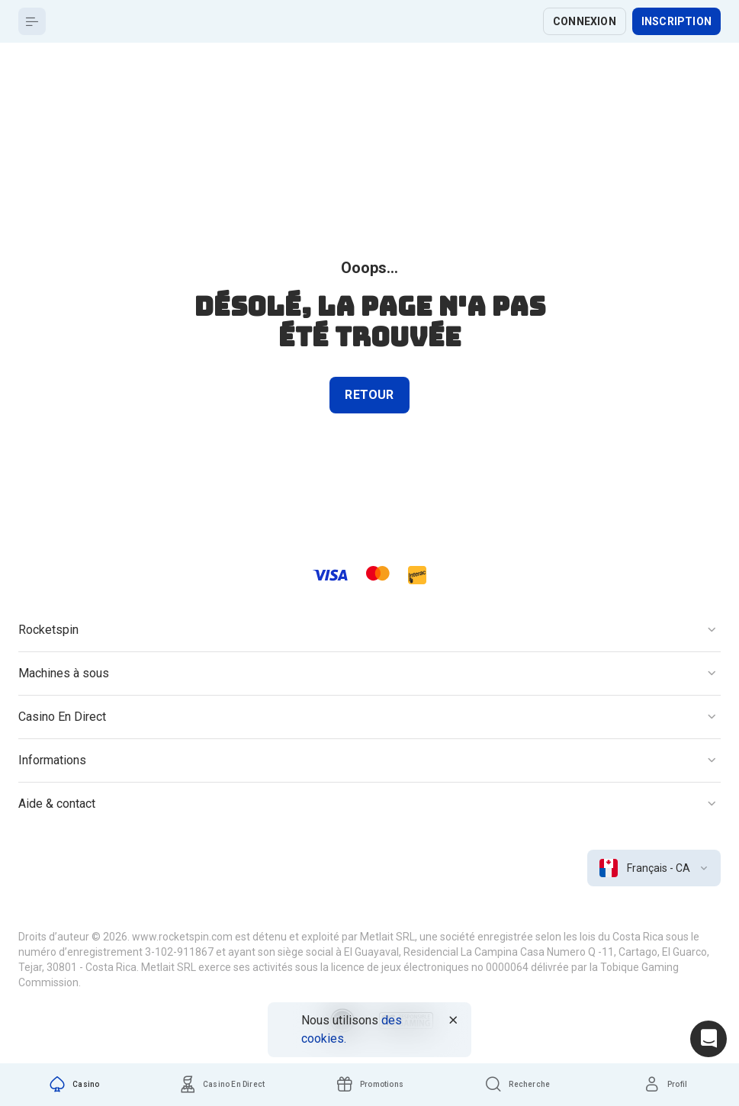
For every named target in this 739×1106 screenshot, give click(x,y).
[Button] (32, 21)
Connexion (584, 21)
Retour (369, 394)
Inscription (676, 21)
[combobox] (654, 868)
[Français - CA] (654, 868)
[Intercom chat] (708, 1039)
